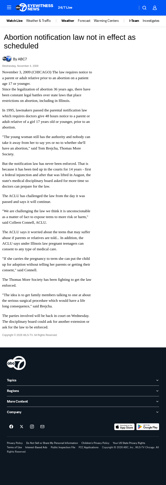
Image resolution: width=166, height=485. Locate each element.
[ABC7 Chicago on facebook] (11, 426)
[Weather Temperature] (131, 7)
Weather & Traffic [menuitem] (38, 21)
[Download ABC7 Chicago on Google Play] (147, 426)
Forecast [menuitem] (84, 21)
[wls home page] (16, 363)
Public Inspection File (63, 447)
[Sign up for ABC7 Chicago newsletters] (42, 426)
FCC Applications (89, 447)
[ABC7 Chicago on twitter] (21, 426)
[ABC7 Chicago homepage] (34, 8)
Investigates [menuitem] (151, 21)
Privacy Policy (15, 443)
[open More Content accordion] (83, 401)
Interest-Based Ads (36, 447)
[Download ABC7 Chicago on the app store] (124, 426)
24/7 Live (65, 7)
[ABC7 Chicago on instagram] (32, 426)
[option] (16, 20)
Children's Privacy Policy (95, 443)
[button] (9, 7)
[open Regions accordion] (83, 391)
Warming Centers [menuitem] (106, 21)
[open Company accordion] (83, 412)
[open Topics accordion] (83, 380)
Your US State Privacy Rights (129, 443)
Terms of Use (14, 447)
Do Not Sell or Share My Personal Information (52, 443)
